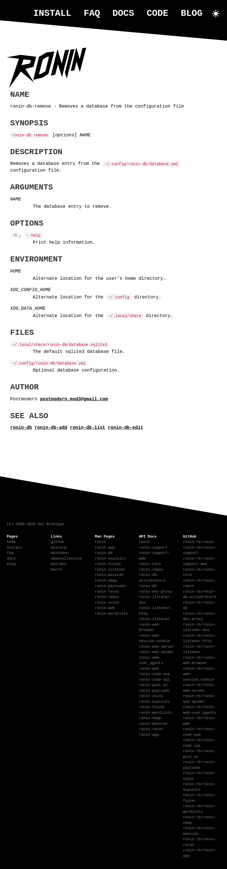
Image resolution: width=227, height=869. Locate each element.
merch (56, 568)
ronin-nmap (106, 579)
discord (58, 546)
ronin (100, 541)
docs (123, 13)
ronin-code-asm (154, 673)
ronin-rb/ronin (198, 541)
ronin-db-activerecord (152, 577)
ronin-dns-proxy (155, 590)
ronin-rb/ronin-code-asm (199, 731)
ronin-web (105, 607)
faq (92, 13)
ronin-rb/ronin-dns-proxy (199, 615)
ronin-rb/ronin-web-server (199, 687)
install (52, 13)
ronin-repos (107, 596)
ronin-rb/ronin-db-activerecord (199, 593)
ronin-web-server (156, 646)
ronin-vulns (107, 601)
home (11, 541)
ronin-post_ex (153, 684)
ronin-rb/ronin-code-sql (199, 742)
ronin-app (105, 546)
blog (191, 13)
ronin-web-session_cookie (154, 637)
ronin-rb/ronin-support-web (199, 560)
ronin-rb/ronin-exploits (199, 786)
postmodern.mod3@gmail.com (74, 399)
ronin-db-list (87, 427)
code (157, 13)
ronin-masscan (109, 574)
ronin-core (150, 563)
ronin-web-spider (156, 651)
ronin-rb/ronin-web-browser (199, 659)
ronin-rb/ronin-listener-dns (199, 626)
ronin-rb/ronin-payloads (199, 764)
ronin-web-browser (150, 626)
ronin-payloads (110, 585)
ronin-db (21, 427)
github (57, 541)
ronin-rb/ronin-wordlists (199, 808)
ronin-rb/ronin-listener (199, 648)
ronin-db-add (51, 427)
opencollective (66, 557)
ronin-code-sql (154, 679)
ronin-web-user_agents (151, 659)
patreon (58, 563)
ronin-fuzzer (108, 563)
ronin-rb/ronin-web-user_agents (199, 709)
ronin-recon (107, 590)
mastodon (59, 552)
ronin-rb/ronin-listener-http (199, 637)
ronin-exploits (110, 557)
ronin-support (153, 546)
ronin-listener (110, 568)
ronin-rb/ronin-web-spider (199, 698)
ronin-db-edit (125, 427)
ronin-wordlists (111, 612)
